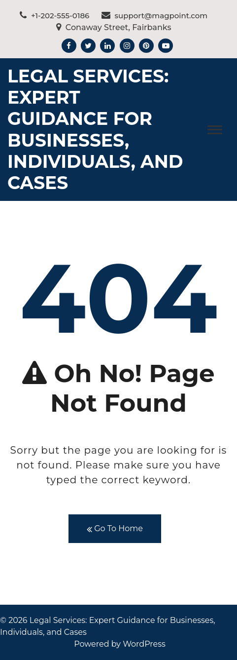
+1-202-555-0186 (54, 15)
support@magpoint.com (155, 15)
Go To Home (115, 529)
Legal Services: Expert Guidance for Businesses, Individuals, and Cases (95, 129)
